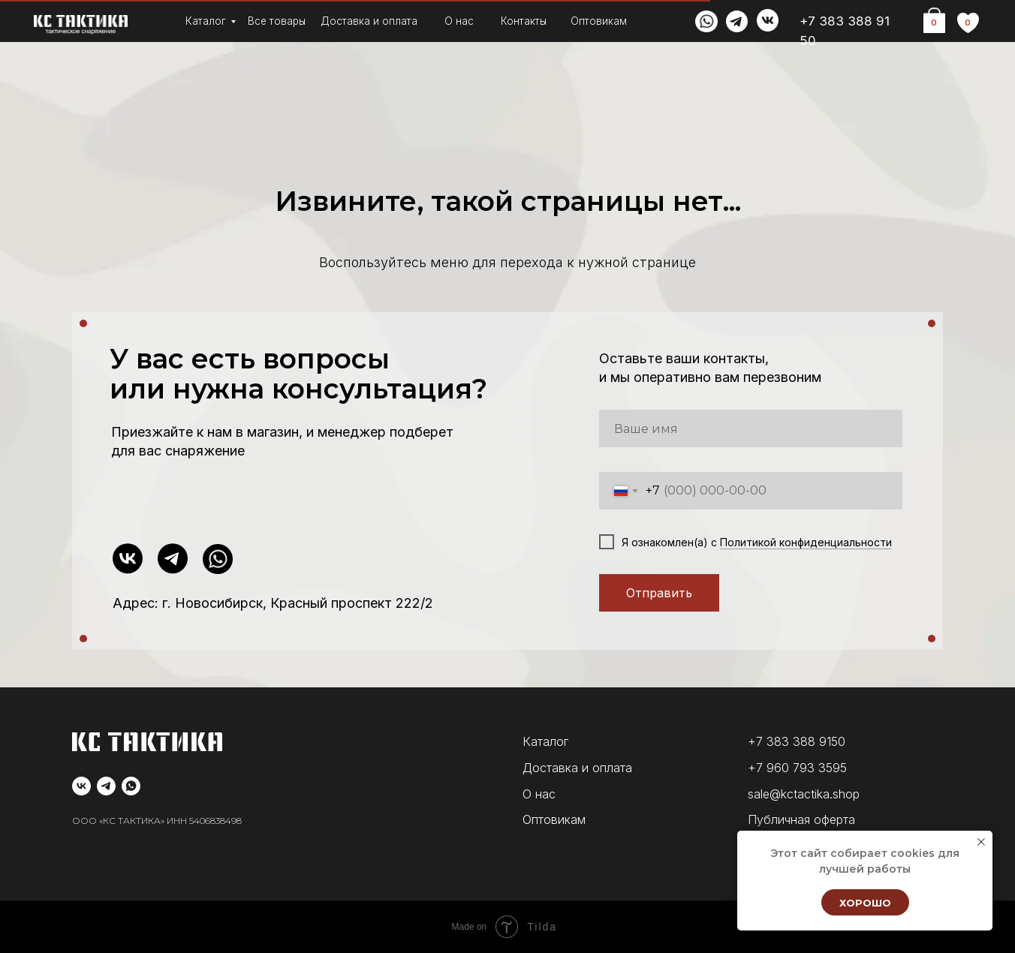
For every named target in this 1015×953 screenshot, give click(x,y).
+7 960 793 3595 (797, 767)
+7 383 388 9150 (796, 741)
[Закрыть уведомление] (981, 841)
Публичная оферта (801, 819)
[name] (750, 428)
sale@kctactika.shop (804, 793)
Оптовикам (599, 21)
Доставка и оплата (369, 21)
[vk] (81, 786)
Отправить (659, 592)
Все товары (277, 21)
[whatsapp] (131, 786)
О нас (459, 21)
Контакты (524, 21)
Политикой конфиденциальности (806, 542)
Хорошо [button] (865, 903)
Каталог (205, 21)
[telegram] (106, 786)
